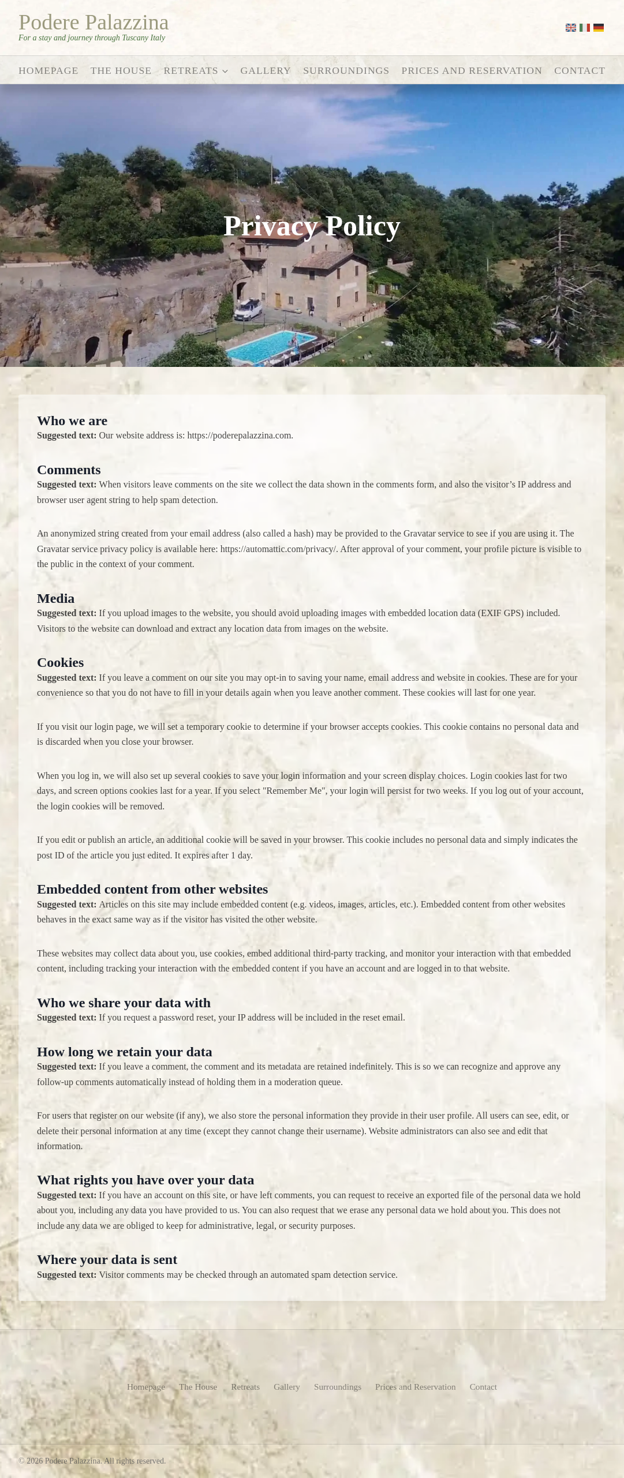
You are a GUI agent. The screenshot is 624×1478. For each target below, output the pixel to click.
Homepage (48, 70)
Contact (580, 70)
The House (121, 70)
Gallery (266, 70)
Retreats (243, 1386)
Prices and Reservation (472, 70)
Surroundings (346, 70)
